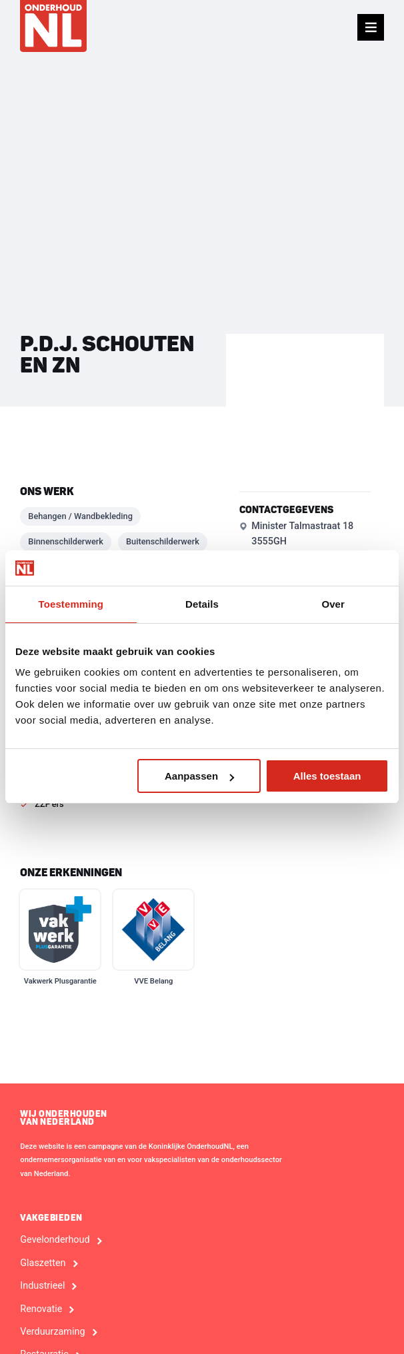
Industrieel (42, 1286)
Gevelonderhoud (54, 1240)
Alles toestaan (327, 776)
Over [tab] (333, 604)
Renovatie (41, 1309)
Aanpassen (199, 776)
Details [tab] (202, 604)
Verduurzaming (52, 1332)
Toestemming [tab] (71, 604)
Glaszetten (42, 1263)
